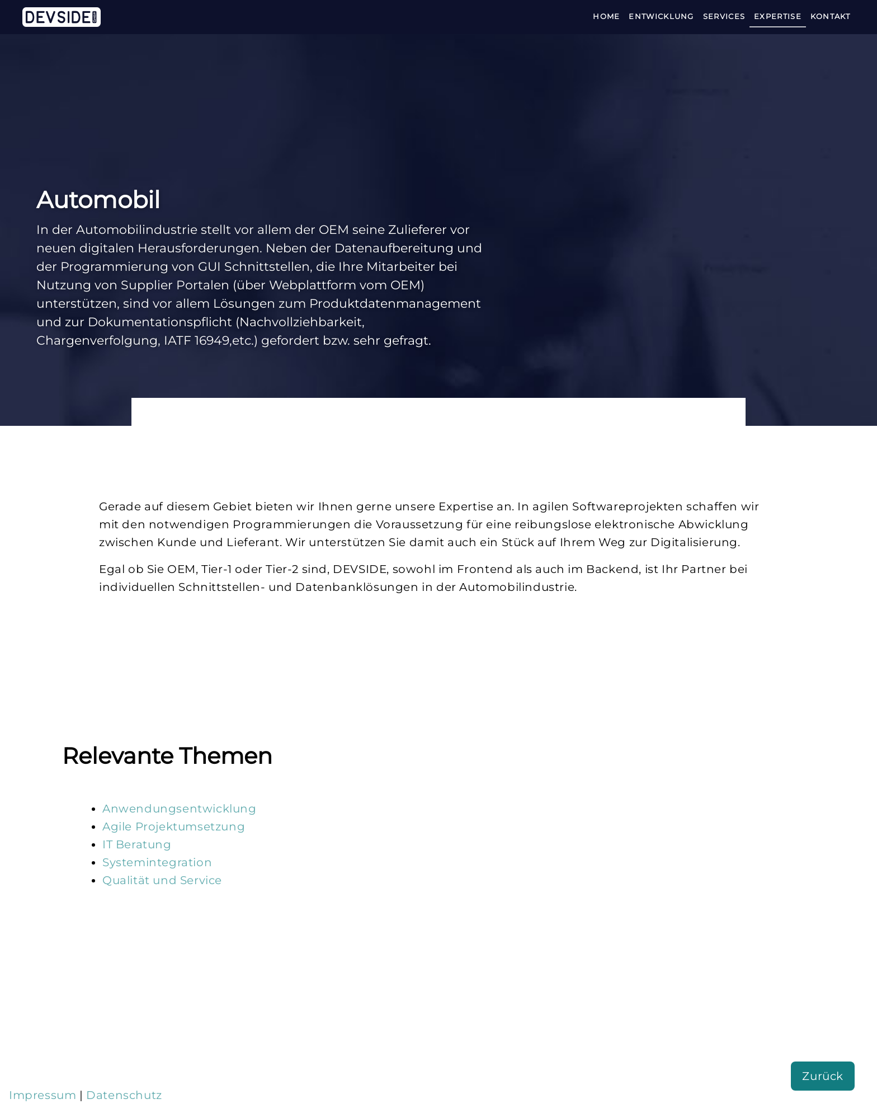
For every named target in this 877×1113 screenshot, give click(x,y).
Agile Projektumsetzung (173, 826)
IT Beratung (137, 844)
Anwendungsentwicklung (179, 808)
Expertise (777, 16)
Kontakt (830, 16)
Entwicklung (661, 16)
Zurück (822, 1076)
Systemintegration (157, 862)
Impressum (42, 1095)
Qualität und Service (162, 880)
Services (724, 16)
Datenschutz (124, 1095)
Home (606, 16)
